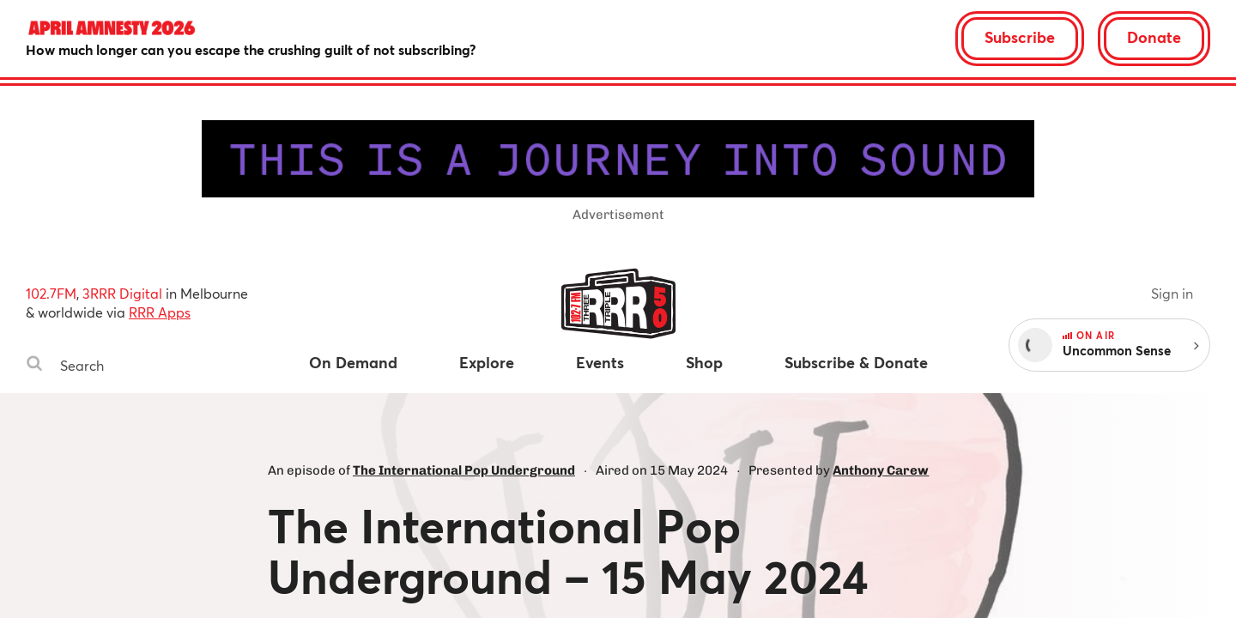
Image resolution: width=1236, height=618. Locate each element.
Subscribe (1020, 37)
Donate (1154, 37)
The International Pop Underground (464, 470)
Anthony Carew (881, 470)
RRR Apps (160, 312)
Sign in (1172, 293)
